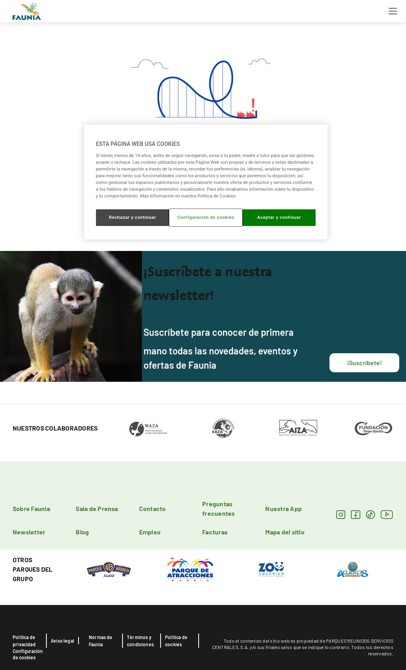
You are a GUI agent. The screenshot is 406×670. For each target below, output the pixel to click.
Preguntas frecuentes (218, 508)
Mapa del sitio (284, 532)
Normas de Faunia (101, 640)
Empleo (150, 532)
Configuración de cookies (28, 654)
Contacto (152, 508)
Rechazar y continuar (132, 217)
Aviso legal (62, 640)
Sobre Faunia (31, 508)
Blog (82, 532)
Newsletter (29, 532)
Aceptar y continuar (279, 217)
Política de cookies (176, 640)
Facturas (215, 532)
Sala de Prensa (97, 508)
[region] (205, 181)
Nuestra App (283, 508)
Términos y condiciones (140, 640)
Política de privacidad (24, 640)
